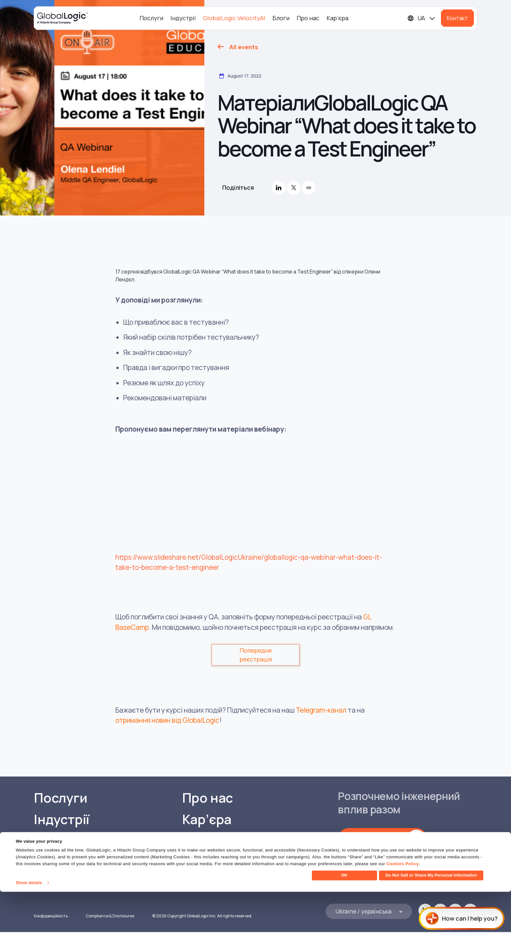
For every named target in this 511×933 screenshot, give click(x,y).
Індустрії (183, 18)
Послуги (151, 18)
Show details (29, 924)
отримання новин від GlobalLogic (167, 720)
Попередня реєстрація (256, 654)
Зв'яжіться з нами (375, 839)
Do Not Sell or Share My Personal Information (431, 916)
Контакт (457, 18)
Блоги (280, 18)
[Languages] (421, 18)
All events (243, 47)
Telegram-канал (321, 710)
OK (344, 916)
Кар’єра (337, 18)
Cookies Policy (403, 905)
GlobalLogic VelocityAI (234, 18)
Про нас (308, 18)
